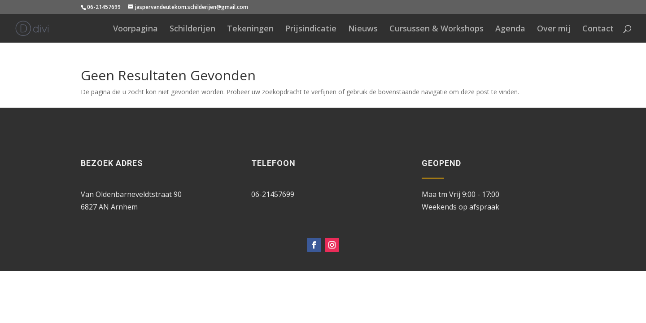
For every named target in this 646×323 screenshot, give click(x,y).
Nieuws (363, 29)
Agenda (510, 29)
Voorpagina (135, 29)
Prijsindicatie (310, 29)
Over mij (554, 29)
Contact (598, 29)
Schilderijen (192, 29)
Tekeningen (250, 29)
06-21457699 (104, 7)
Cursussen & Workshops (436, 29)
